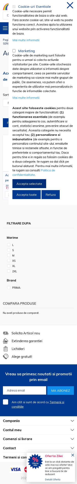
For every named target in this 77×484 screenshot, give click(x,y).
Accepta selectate (29, 184)
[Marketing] (14, 50)
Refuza (51, 195)
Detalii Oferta (52, 479)
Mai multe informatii (25, 40)
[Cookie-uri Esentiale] (14, 6)
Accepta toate (26, 195)
